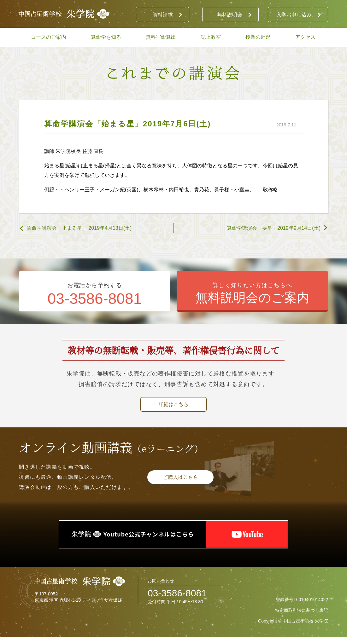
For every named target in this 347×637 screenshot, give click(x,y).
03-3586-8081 (177, 593)
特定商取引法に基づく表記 (301, 610)
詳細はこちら (173, 404)
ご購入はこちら (180, 477)
